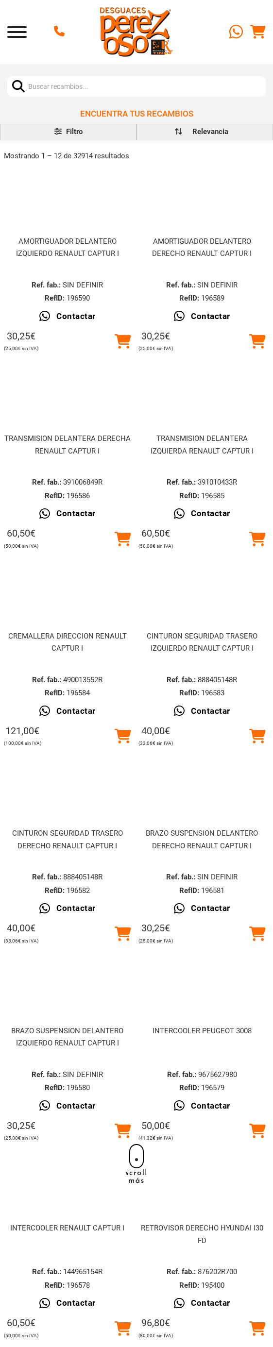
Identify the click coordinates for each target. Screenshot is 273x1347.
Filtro (68, 131)
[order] (210, 131)
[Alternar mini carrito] (258, 32)
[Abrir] (17, 32)
